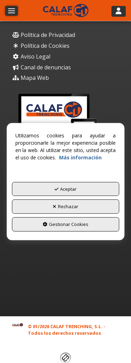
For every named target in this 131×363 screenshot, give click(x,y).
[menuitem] (65, 35)
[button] (65, 10)
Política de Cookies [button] (41, 46)
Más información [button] (80, 157)
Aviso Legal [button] (31, 56)
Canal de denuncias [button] (41, 67)
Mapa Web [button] (30, 78)
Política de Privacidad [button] (43, 35)
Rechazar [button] (65, 206)
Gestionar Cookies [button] (65, 224)
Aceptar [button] (65, 189)
